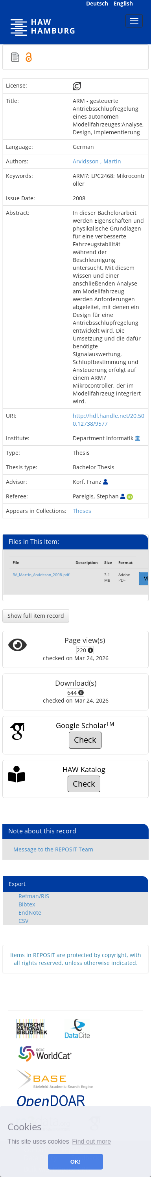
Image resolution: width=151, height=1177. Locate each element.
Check (85, 739)
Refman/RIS (33, 896)
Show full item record (35, 615)
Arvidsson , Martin (97, 161)
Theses (82, 510)
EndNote (29, 912)
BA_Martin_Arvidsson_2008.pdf (41, 574)
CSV (23, 920)
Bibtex (26, 904)
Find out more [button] (91, 1141)
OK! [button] (75, 1162)
